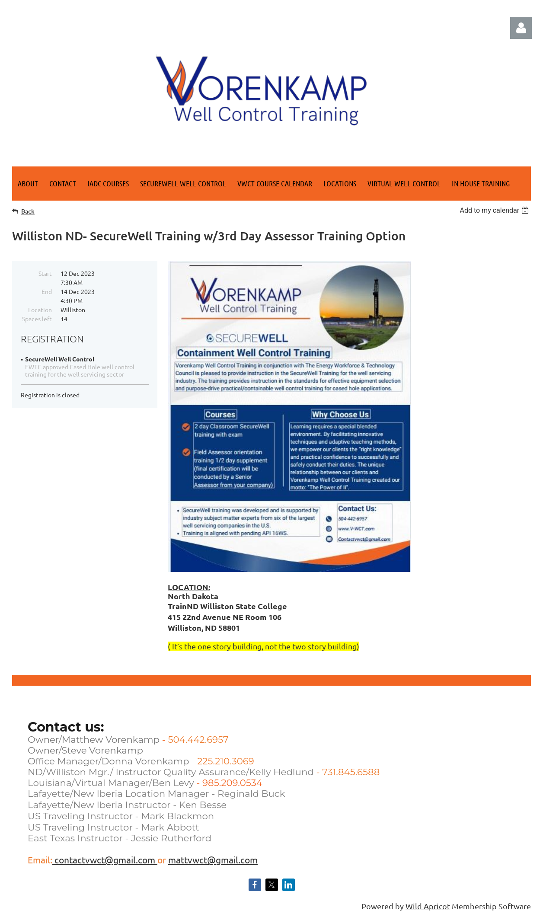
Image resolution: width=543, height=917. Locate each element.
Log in (521, 28)
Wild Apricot (428, 906)
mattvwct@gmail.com (213, 859)
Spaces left (37, 319)
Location (40, 309)
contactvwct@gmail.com (104, 859)
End (47, 291)
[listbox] (495, 210)
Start (45, 273)
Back (28, 211)
